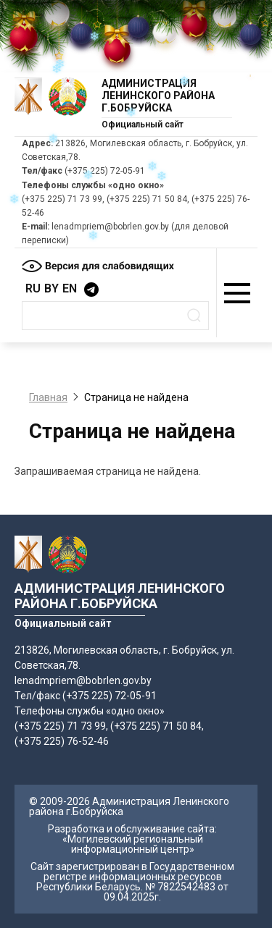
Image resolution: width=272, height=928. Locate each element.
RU (33, 288)
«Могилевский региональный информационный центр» (132, 844)
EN (69, 288)
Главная (48, 397)
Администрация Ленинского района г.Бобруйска (158, 95)
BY (51, 288)
